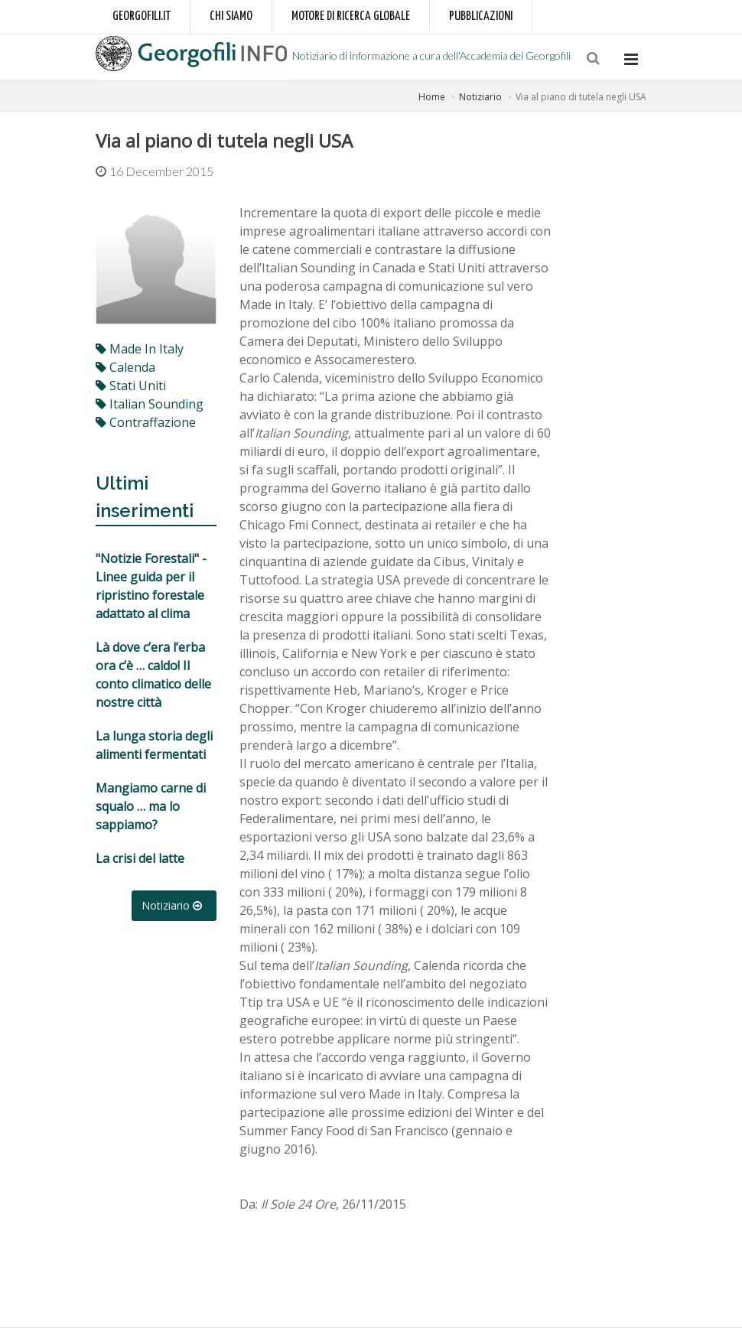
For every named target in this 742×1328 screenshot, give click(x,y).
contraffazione (146, 422)
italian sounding (149, 403)
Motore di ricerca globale (350, 16)
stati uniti (131, 385)
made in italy (140, 348)
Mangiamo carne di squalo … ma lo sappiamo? (151, 806)
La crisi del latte (140, 858)
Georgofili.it (141, 16)
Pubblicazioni (481, 16)
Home (431, 96)
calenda (125, 367)
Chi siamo (231, 16)
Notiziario (480, 96)
